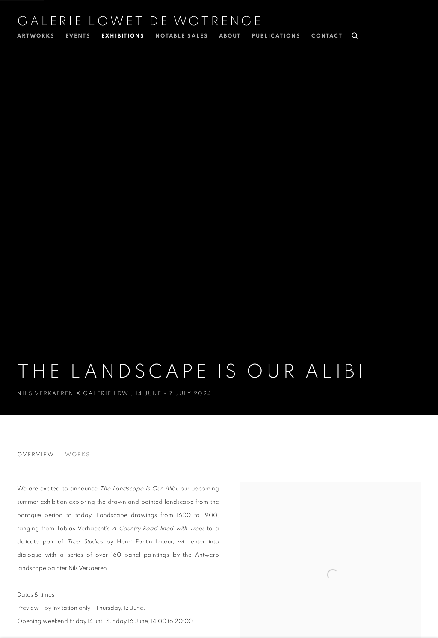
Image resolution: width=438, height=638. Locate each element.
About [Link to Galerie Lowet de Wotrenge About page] (230, 36)
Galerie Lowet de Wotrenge (140, 21)
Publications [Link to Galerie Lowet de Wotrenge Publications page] (276, 36)
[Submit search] (355, 34)
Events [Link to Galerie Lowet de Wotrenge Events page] (78, 36)
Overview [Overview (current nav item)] (35, 455)
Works (77, 455)
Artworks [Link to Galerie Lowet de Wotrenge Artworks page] (36, 36)
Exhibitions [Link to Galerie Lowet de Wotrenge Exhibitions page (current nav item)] (123, 36)
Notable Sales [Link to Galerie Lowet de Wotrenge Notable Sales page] (181, 36)
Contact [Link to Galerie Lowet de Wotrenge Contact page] (327, 36)
